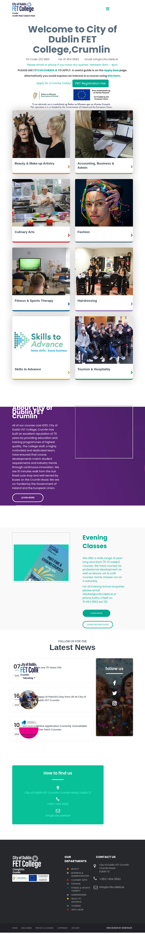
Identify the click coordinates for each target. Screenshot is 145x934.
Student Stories (28, 509)
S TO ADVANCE (76, 901)
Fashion (84, 232)
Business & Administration (80, 875)
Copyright (62, 929)
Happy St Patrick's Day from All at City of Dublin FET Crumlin (60, 700)
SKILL (73, 900)
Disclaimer (26, 929)
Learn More (96, 613)
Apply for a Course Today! (53, 83)
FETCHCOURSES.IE (45, 70)
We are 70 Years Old (50, 669)
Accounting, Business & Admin (96, 165)
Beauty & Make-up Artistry (34, 163)
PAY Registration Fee (90, 83)
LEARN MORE (28, 498)
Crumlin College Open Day (104, 432)
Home (14, 929)
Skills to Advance (28, 369)
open (107, 6)
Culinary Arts (25, 232)
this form (114, 76)
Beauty (75, 870)
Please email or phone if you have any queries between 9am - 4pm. (72, 65)
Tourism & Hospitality (94, 369)
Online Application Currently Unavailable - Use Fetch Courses (59, 730)
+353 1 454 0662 (58, 805)
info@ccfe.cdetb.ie (57, 817)
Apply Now (111, 70)
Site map (75, 929)
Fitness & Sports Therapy (34, 300)
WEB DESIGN (112, 929)
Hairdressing (87, 300)
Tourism (76, 907)
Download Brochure (101, 625)
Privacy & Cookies (44, 929)
